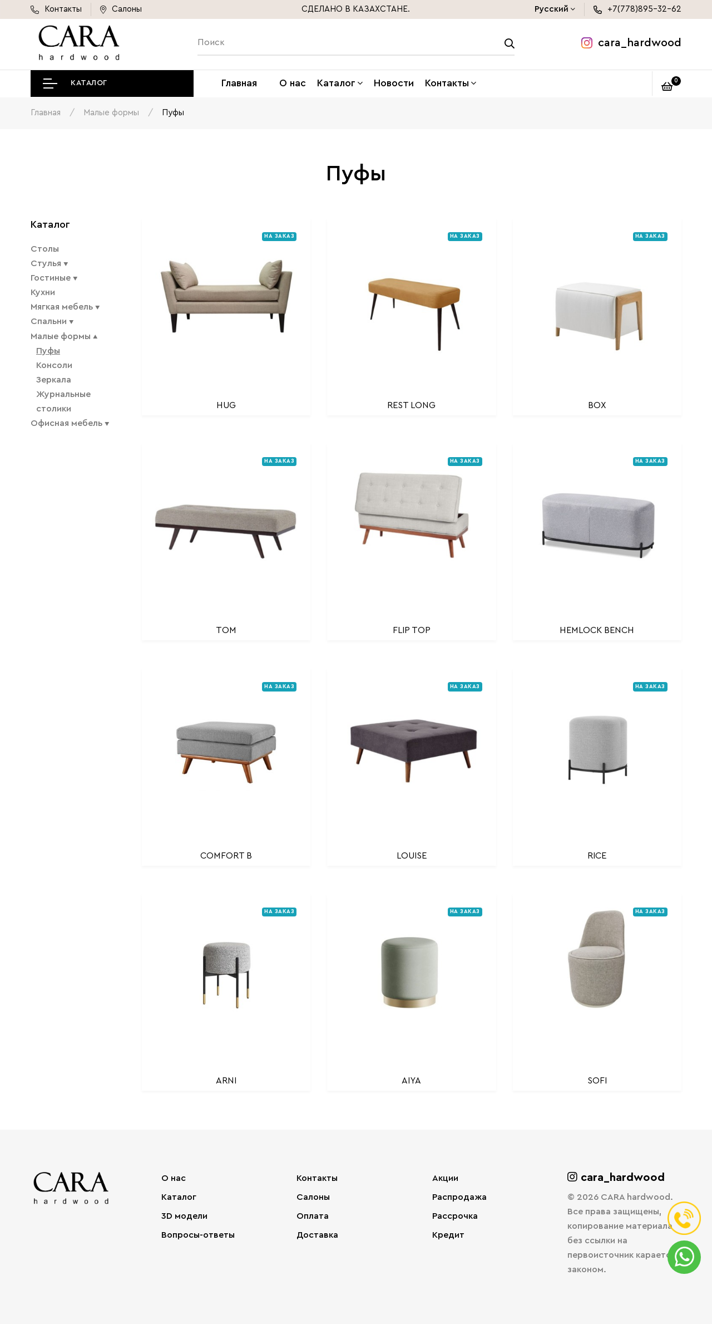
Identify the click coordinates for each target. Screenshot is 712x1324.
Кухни (43, 291)
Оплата (312, 1215)
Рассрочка (455, 1215)
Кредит (448, 1234)
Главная (239, 83)
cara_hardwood (631, 42)
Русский (551, 9)
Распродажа (459, 1196)
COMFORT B (226, 854)
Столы (45, 248)
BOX (597, 404)
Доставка (317, 1234)
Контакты (447, 83)
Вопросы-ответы (198, 1234)
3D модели (184, 1215)
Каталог (336, 83)
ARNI (226, 1080)
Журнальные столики (63, 400)
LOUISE (412, 854)
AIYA (411, 1080)
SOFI (597, 1080)
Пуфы (48, 349)
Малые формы (111, 112)
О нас (292, 83)
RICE (596, 854)
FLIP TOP (412, 629)
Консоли (54, 364)
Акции (445, 1177)
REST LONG (411, 404)
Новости (394, 83)
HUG (226, 404)
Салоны (313, 1196)
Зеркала (53, 378)
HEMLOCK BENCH (597, 629)
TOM (226, 629)
